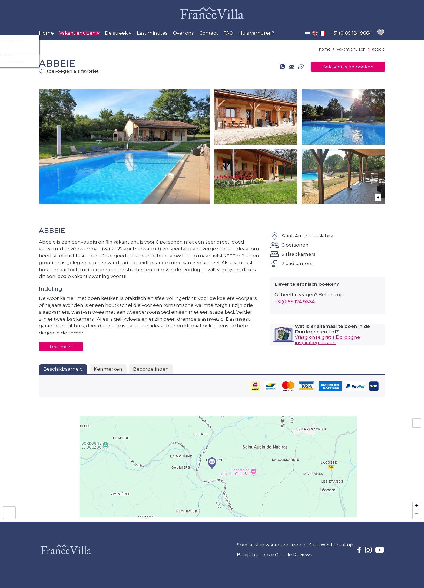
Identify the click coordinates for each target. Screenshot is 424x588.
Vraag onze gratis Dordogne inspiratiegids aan (327, 339)
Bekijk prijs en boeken (348, 66)
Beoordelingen (151, 369)
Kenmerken (108, 369)
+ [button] (417, 506)
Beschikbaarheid (63, 369)
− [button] (417, 514)
